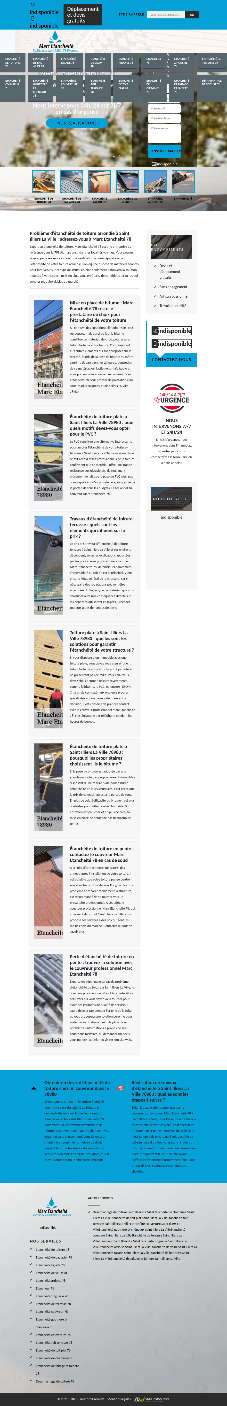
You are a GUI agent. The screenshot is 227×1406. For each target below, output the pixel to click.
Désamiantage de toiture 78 (212, 82)
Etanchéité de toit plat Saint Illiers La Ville (139, 1218)
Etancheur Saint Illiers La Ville (119, 1241)
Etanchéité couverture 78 (69, 84)
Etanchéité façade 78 (68, 60)
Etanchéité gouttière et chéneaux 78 (40, 88)
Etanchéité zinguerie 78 (181, 62)
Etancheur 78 (153, 60)
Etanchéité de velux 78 (98, 62)
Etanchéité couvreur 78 (12, 84)
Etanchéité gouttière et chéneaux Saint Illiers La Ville (135, 1230)
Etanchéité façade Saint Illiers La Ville (124, 1253)
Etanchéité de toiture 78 (12, 62)
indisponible (44, 8)
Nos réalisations (77, 123)
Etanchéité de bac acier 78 (40, 62)
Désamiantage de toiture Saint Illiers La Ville (123, 1212)
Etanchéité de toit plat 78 (126, 84)
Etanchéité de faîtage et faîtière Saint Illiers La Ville (145, 1259)
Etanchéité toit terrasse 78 (98, 86)
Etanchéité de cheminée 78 (153, 86)
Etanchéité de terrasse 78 (211, 60)
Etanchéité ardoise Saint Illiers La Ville (125, 1247)
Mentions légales (119, 1399)
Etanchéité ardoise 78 (126, 60)
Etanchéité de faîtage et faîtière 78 (181, 86)
